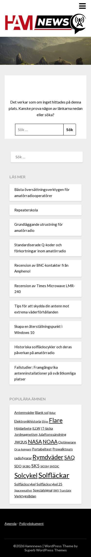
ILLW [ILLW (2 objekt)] (36, 428)
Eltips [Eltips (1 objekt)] (45, 421)
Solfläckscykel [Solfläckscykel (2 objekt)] (25, 484)
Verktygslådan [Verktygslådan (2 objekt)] (25, 496)
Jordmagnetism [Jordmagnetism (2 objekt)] (26, 434)
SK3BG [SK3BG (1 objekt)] (26, 466)
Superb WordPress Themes (46, 550)
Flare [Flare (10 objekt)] (56, 420)
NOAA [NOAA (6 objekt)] (50, 441)
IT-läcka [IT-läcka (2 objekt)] (47, 428)
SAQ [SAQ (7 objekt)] (69, 457)
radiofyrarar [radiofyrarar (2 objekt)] (23, 458)
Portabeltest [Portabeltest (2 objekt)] (42, 449)
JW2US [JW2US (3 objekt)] (20, 442)
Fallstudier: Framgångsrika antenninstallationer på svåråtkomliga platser (45, 373)
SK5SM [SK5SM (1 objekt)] (44, 466)
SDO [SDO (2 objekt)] (18, 466)
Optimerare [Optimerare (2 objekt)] (67, 442)
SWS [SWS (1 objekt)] (56, 490)
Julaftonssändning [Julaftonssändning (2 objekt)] (52, 434)
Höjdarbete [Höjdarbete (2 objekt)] (23, 428)
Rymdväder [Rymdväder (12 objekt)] (48, 457)
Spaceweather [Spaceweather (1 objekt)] (23, 490)
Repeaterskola (26, 210)
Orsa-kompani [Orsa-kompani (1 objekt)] (22, 449)
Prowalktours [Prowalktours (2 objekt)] (62, 449)
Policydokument (31, 523)
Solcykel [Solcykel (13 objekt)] (26, 475)
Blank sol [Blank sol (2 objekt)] (42, 412)
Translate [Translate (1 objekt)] (65, 490)
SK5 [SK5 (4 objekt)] (35, 465)
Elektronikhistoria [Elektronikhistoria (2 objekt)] (27, 421)
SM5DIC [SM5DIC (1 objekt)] (54, 466)
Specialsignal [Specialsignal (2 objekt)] (42, 490)
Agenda (11, 523)
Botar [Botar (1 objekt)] (52, 412)
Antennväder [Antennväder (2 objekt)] (24, 412)
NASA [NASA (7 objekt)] (35, 441)
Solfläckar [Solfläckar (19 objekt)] (53, 475)
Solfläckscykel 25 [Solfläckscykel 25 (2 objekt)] (49, 484)
